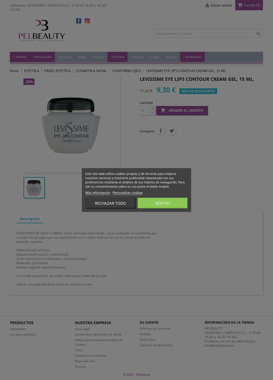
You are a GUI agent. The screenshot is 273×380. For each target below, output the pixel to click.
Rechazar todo (110, 203)
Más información (97, 192)
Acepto (162, 203)
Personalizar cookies (128, 192)
